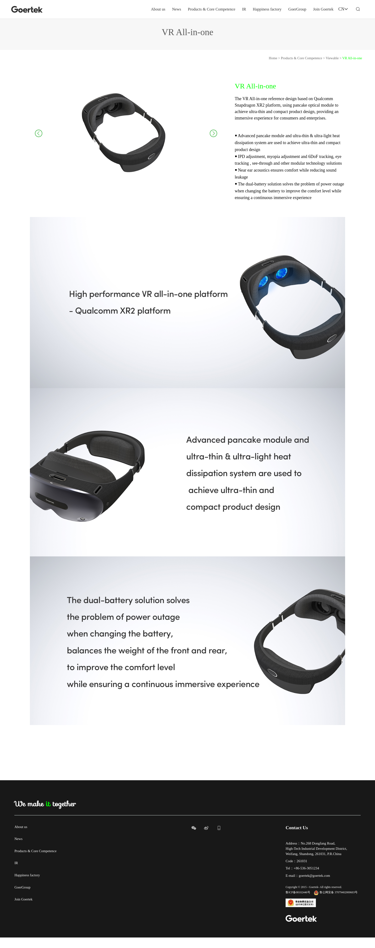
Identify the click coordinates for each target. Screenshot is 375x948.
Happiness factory (248, 9)
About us (132, 9)
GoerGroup (281, 9)
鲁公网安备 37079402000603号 (336, 903)
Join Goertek (309, 9)
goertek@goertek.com (314, 886)
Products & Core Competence (189, 9)
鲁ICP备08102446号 (298, 903)
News (151, 9)
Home (273, 68)
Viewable (332, 68)
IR (224, 9)
